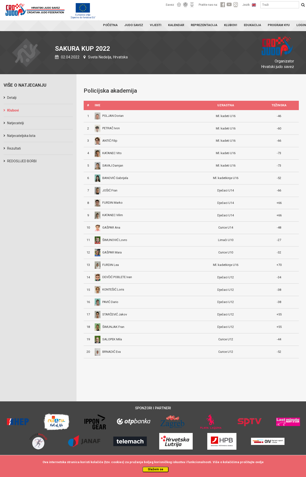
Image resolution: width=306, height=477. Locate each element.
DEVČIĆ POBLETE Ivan (113, 277)
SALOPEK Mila (108, 339)
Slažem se (155, 469)
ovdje (259, 462)
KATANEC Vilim (109, 215)
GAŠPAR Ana (107, 227)
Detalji (11, 98)
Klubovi (13, 110)
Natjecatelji (15, 123)
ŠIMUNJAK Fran (109, 327)
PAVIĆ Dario (106, 302)
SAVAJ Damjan (109, 165)
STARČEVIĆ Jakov (111, 314)
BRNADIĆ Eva (108, 352)
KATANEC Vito (108, 153)
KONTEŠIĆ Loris (109, 289)
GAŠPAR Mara (108, 252)
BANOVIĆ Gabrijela (111, 178)
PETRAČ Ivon (107, 128)
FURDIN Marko (109, 202)
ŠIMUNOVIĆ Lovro (111, 240)
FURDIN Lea (107, 265)
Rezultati (14, 148)
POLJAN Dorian (109, 116)
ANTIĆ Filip (106, 140)
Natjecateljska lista (21, 136)
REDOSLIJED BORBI (22, 161)
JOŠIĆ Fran (106, 190)
